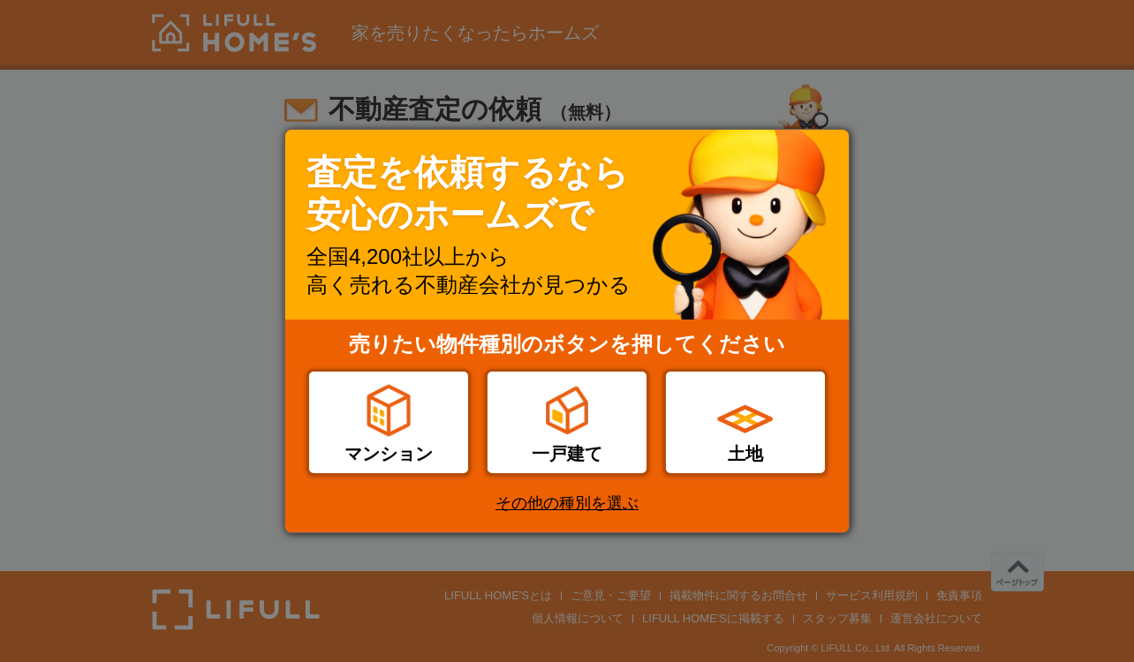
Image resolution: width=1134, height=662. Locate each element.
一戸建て (567, 453)
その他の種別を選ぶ (567, 503)
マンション (388, 453)
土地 (745, 453)
